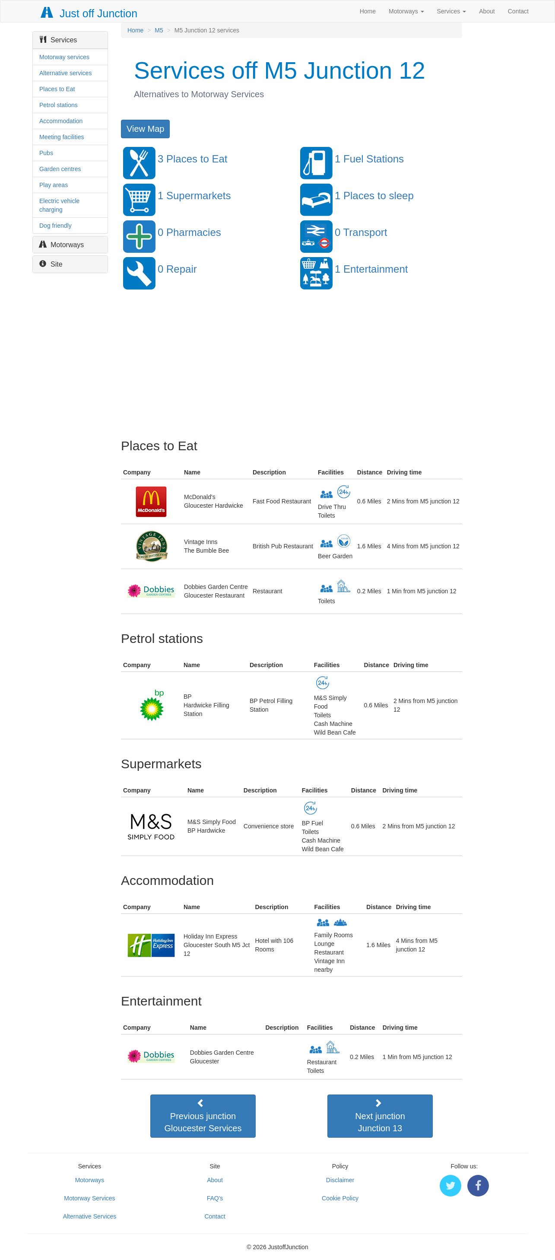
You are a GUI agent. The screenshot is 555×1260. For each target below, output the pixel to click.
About (487, 11)
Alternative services (65, 73)
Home (368, 11)
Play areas (53, 184)
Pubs (46, 153)
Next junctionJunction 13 (380, 1115)
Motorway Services (89, 1198)
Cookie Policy (340, 1198)
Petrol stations (58, 105)
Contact (518, 11)
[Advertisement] (291, 369)
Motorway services (64, 57)
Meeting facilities (61, 137)
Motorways (406, 11)
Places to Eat (57, 89)
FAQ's (215, 1198)
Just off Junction (89, 13)
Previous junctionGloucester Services (203, 1115)
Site (51, 264)
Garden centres (60, 168)
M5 (159, 30)
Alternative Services (90, 1216)
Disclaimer (340, 1180)
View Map (145, 129)
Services (451, 11)
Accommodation (60, 121)
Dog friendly (55, 225)
